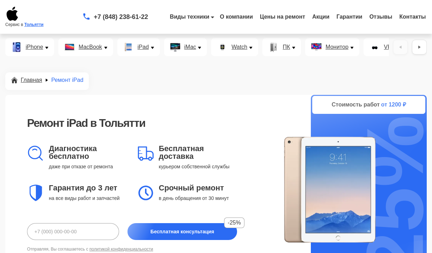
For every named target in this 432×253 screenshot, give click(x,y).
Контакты (412, 17)
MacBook (90, 47)
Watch (239, 47)
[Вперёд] (419, 47)
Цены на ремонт (282, 17)
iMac (190, 47)
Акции (320, 17)
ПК (286, 47)
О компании (236, 17)
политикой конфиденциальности (121, 249)
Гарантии (349, 17)
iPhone (34, 47)
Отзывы (380, 17)
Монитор (337, 47)
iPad (143, 47)
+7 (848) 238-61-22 (121, 16)
